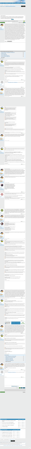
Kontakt (4, 445)
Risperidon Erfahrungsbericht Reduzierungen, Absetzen (10, 436)
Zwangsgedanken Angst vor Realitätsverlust (9, 21)
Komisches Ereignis (5, 426)
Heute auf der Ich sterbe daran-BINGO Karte (8, 423)
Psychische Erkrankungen (6, 439)
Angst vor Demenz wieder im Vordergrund (8, 425)
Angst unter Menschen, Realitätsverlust (5, 56)
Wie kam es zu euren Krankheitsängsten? (8, 422)
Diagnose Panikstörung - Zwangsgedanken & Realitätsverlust (8, 52)
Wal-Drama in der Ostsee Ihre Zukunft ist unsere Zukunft (10, 430)
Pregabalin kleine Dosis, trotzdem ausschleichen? (9, 432)
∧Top (29, 448)
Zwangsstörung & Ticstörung (12, 439)
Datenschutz (10, 445)
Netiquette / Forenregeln (18, 445)
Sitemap (21, 445)
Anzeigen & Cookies (13, 445)
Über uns (6, 445)
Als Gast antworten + (2, 22)
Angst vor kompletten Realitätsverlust (5, 55)
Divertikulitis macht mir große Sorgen (7, 435)
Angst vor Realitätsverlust (4, 54)
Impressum (8, 445)
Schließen (12, 19)
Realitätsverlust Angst (3, 53)
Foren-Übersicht (1, 439)
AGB (15, 445)
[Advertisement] (15, 204)
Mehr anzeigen (3, 57)
